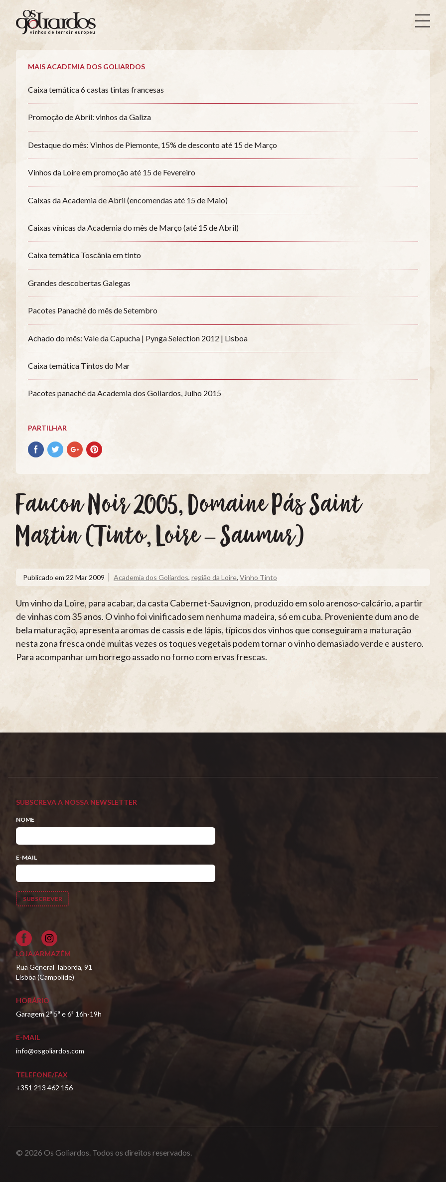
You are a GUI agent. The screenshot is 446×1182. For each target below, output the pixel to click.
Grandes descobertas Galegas (79, 283)
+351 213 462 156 (44, 1087)
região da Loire (214, 577)
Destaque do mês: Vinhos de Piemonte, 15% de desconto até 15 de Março (152, 144)
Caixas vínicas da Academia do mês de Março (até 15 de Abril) (133, 227)
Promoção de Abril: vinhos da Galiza (89, 117)
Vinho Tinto (258, 577)
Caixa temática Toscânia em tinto (84, 255)
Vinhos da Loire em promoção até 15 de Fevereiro (111, 172)
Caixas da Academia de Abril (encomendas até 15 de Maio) (128, 200)
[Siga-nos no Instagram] (49, 938)
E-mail (26, 857)
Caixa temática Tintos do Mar (79, 365)
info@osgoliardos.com (50, 1050)
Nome (25, 819)
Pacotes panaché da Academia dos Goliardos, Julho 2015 (124, 393)
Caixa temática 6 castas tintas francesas (96, 89)
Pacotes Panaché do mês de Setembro (92, 310)
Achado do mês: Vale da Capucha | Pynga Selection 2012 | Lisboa (138, 338)
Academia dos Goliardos (151, 577)
